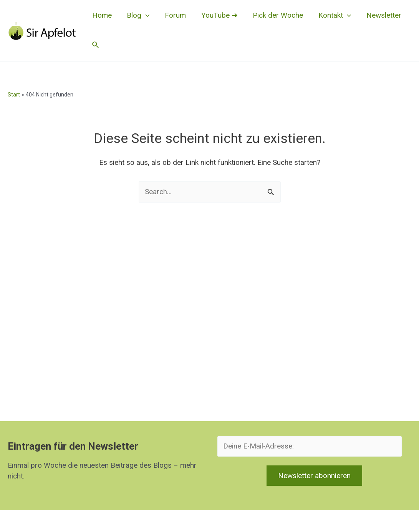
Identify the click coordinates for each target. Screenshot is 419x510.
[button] (145, 15)
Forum (173, 15)
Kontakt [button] (331, 15)
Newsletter (380, 15)
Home (101, 15)
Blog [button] (137, 15)
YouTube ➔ (217, 15)
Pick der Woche (275, 15)
